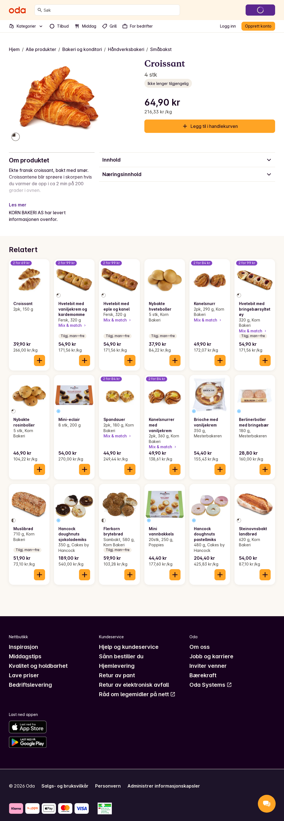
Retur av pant (117, 669)
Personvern (108, 779)
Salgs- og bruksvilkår (64, 779)
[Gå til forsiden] (17, 10)
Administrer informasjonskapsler (163, 779)
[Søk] (40, 10)
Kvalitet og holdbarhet (38, 659)
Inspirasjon (23, 640)
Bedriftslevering (30, 678)
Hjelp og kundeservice (129, 640)
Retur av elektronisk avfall (134, 678)
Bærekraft (202, 669)
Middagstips (25, 650)
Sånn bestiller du (121, 650)
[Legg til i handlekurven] (39, 353)
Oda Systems (210, 678)
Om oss (199, 640)
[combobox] (110, 10)
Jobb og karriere (211, 650)
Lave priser (24, 669)
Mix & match (72, 318)
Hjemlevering (117, 659)
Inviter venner (208, 659)
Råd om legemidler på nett (137, 687)
